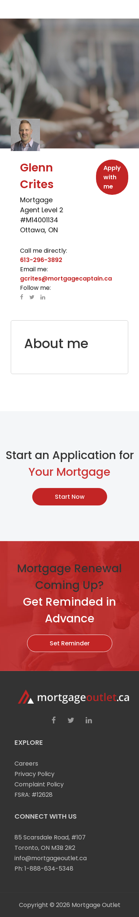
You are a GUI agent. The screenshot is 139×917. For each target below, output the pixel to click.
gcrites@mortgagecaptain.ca (66, 278)
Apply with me (112, 177)
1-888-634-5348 (48, 868)
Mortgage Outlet (96, 905)
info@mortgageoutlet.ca (50, 858)
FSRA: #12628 (33, 794)
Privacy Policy (34, 774)
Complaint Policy (39, 784)
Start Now (70, 496)
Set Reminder (70, 643)
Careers (26, 763)
